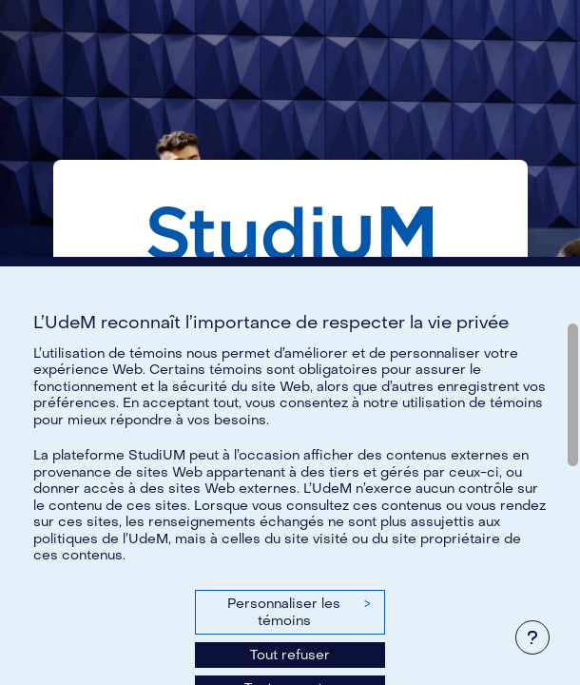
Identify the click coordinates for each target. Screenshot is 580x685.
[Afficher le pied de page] (532, 637)
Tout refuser (290, 655)
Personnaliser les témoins (298, 612)
